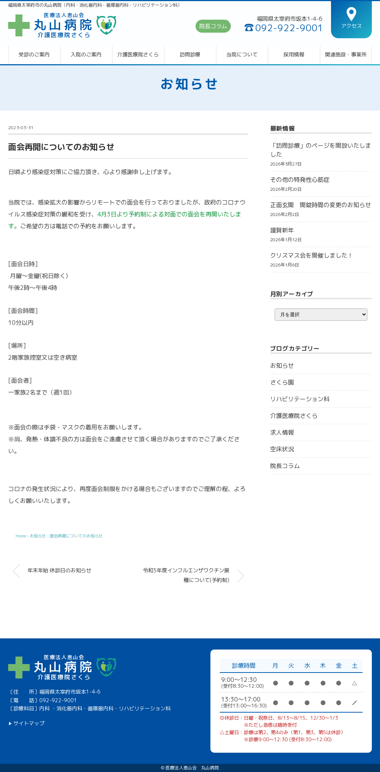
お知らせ (190, 84)
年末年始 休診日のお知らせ (59, 570)
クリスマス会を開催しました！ (311, 255)
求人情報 (282, 432)
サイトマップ (29, 723)
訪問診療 (190, 54)
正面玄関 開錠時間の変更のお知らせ (320, 205)
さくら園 (282, 382)
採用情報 (294, 54)
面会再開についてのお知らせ (76, 536)
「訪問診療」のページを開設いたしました (320, 149)
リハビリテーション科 (300, 399)
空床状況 (282, 449)
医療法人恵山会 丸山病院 (192, 768)
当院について (242, 54)
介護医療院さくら (138, 54)
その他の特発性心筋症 (300, 180)
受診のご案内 (34, 54)
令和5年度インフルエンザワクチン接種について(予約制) (186, 575)
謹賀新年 (282, 230)
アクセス (351, 25)
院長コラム (213, 26)
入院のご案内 (86, 54)
